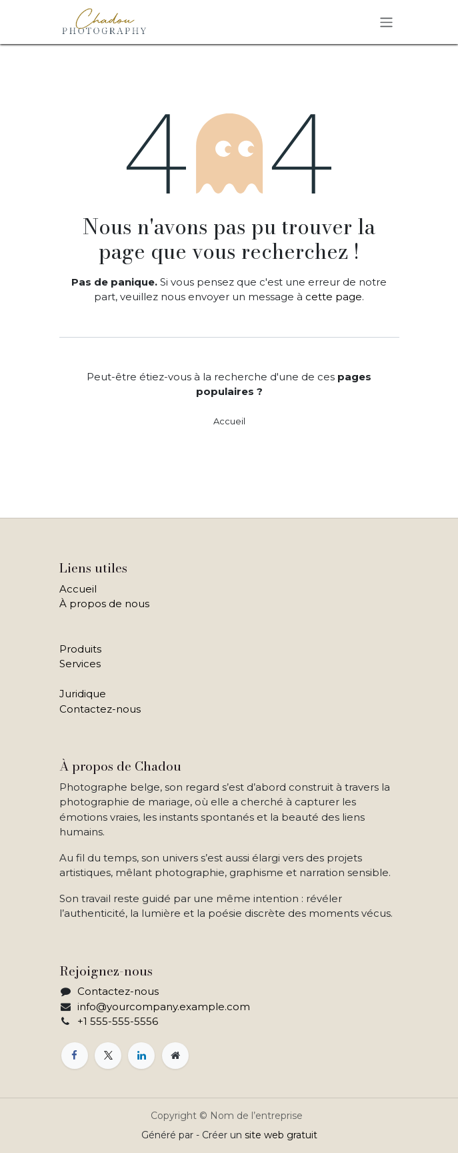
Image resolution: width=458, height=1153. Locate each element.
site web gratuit (281, 1135)
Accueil (229, 421)
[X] (108, 1055)
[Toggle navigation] (386, 22)
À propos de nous (104, 603)
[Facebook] (74, 1055)
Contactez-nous (100, 709)
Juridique (82, 693)
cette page (333, 296)
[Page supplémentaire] (175, 1055)
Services (80, 663)
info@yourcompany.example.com (163, 1006)
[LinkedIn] (141, 1055)
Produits (80, 649)
